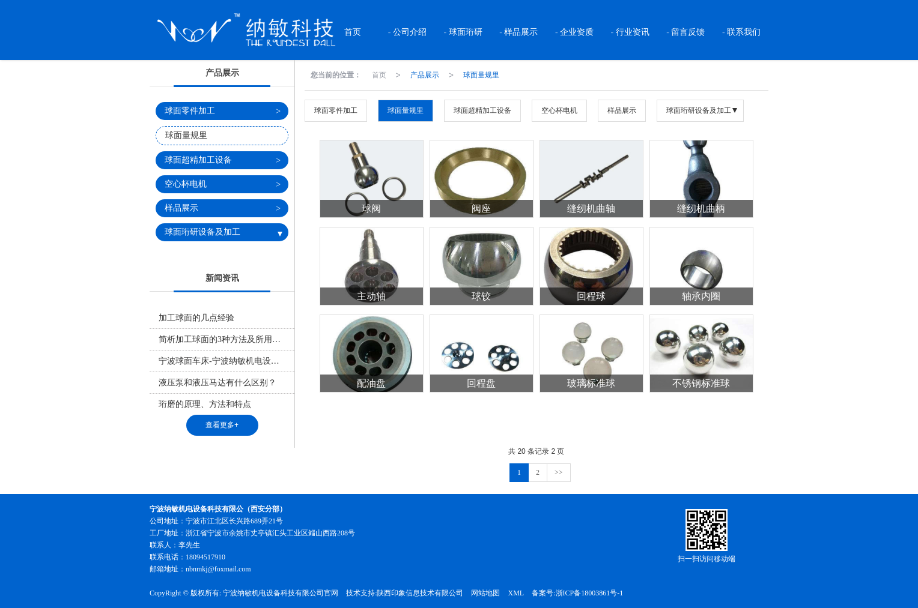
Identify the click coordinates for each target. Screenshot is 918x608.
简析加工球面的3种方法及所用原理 (224, 339)
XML (516, 593)
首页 (352, 32)
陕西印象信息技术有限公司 (420, 593)
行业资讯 (631, 32)
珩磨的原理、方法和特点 (205, 404)
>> (559, 472)
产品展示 (424, 75)
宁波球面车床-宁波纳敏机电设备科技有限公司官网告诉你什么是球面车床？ (226, 361)
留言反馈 (687, 32)
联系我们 (743, 32)
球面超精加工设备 (482, 110)
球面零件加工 (335, 110)
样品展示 (520, 32)
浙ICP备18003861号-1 (590, 593)
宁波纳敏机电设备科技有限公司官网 (280, 593)
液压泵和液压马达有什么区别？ (217, 382)
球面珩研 (464, 32)
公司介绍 (409, 32)
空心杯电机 (559, 110)
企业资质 (576, 32)
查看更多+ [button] (222, 425)
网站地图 (485, 593)
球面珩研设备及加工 (698, 110)
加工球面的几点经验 (196, 317)
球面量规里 (481, 75)
